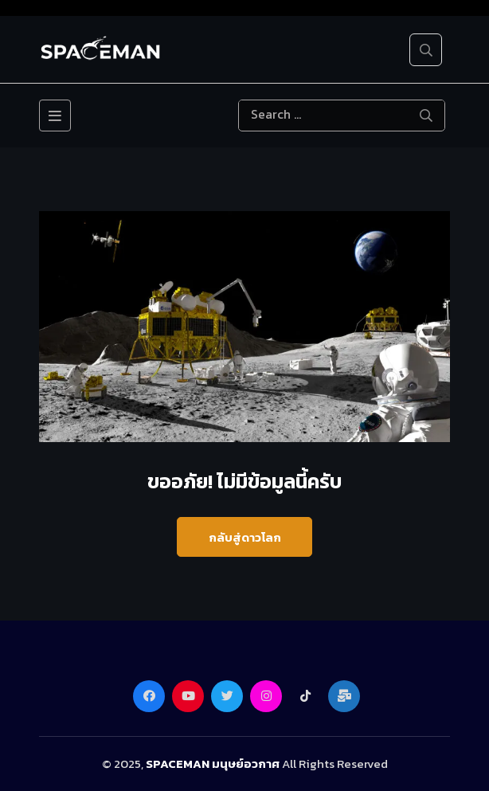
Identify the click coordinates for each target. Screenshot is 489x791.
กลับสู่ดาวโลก (245, 537)
